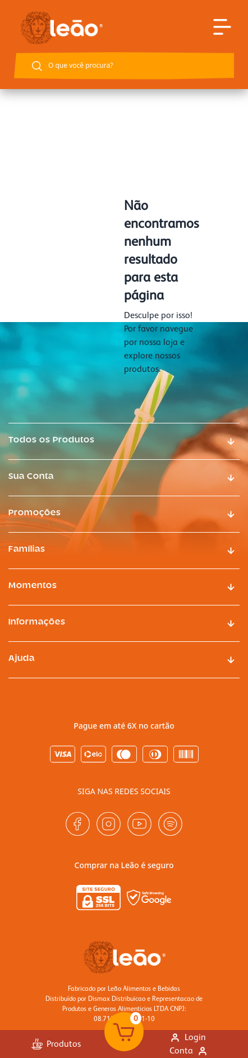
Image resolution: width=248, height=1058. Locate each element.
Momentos (32, 586)
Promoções (34, 513)
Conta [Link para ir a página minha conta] (188, 1050)
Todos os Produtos (51, 440)
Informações (37, 622)
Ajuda (21, 659)
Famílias (26, 549)
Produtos (56, 1044)
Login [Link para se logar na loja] (187, 1037)
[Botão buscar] (37, 66)
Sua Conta (31, 477)
